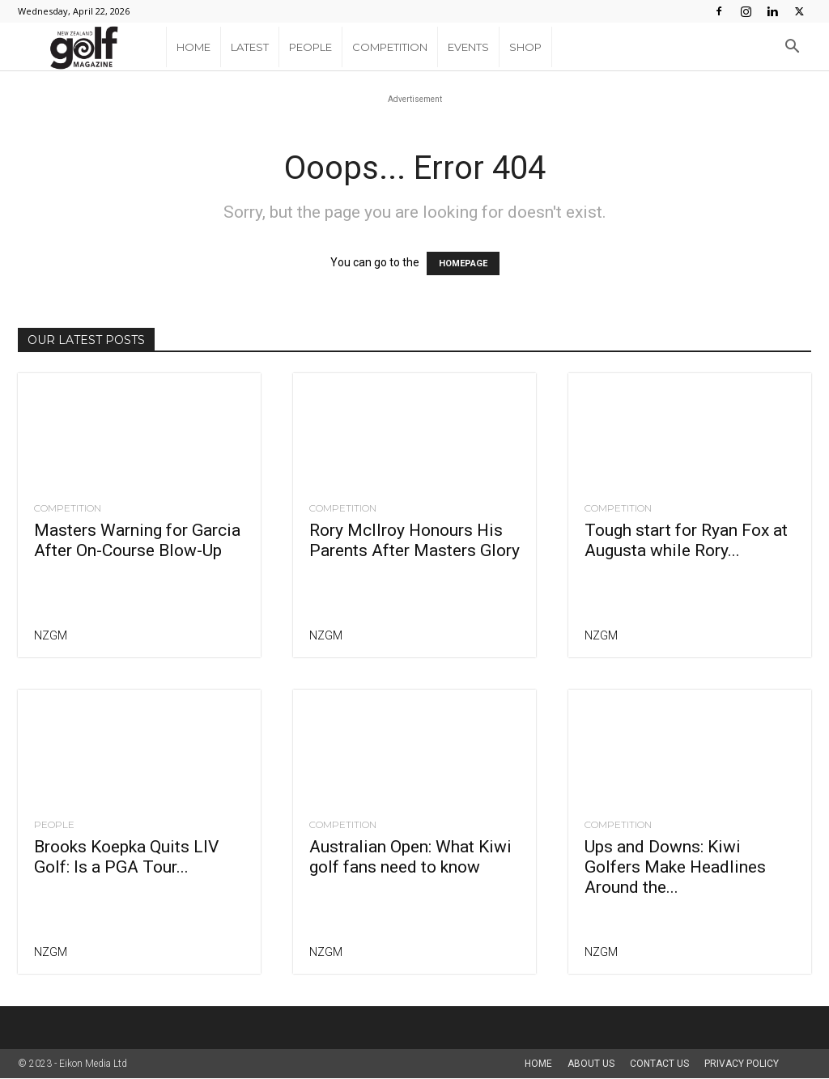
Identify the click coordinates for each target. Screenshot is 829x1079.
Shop (525, 46)
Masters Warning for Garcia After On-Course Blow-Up (137, 541)
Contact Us (659, 1064)
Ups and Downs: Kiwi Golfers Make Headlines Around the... (675, 868)
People (310, 46)
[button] (791, 48)
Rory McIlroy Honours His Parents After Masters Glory (414, 541)
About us (591, 1064)
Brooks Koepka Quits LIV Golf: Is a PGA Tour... (126, 857)
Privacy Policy (741, 1064)
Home (193, 46)
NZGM (50, 636)
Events (468, 46)
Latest (250, 46)
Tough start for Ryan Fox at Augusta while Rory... (686, 541)
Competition (389, 46)
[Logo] (92, 47)
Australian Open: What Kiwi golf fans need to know (410, 857)
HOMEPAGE (463, 264)
